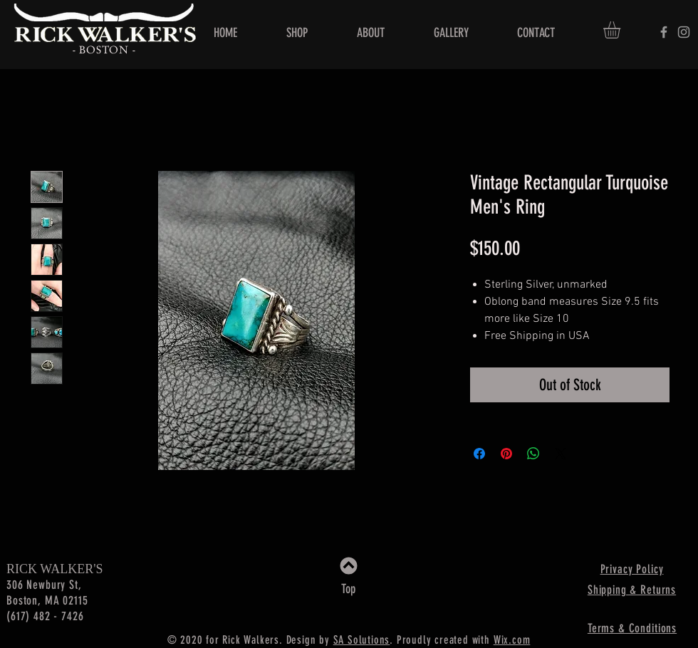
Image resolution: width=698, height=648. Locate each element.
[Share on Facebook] (479, 453)
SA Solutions (361, 640)
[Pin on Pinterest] (506, 453)
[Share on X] (560, 453)
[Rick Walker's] (664, 32)
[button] (621, 29)
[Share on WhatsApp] (533, 453)
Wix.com (512, 640)
